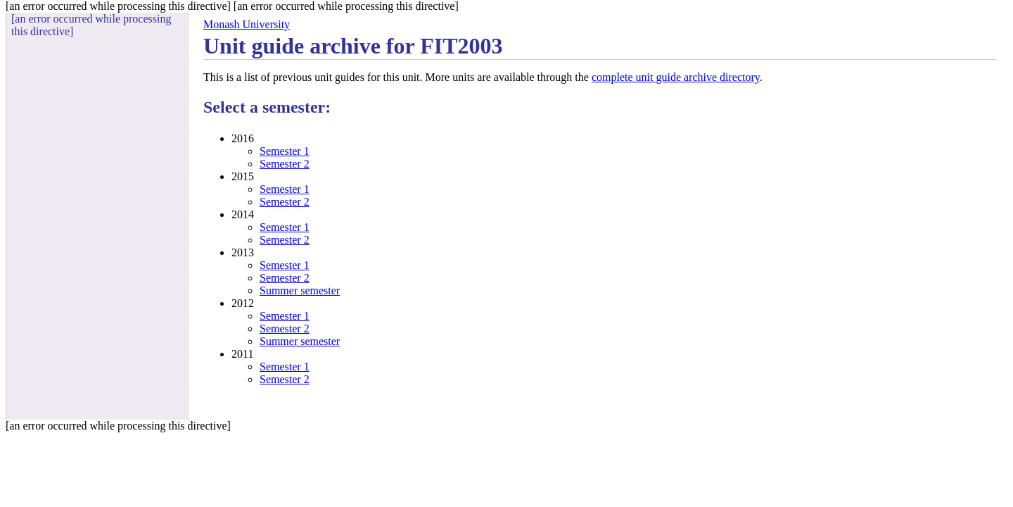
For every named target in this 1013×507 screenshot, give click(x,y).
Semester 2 (285, 164)
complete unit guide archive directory (676, 77)
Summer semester (300, 290)
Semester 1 (285, 151)
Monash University (246, 24)
